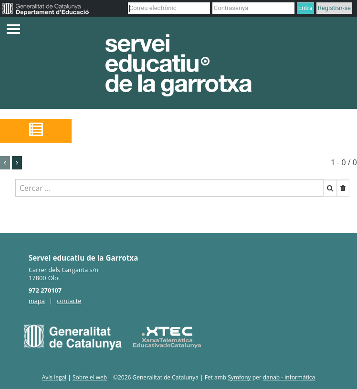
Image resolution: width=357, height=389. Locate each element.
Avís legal (54, 377)
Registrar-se (334, 7)
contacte (69, 300)
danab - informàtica (289, 377)
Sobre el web (90, 377)
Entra (305, 7)
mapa (37, 300)
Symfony (239, 377)
